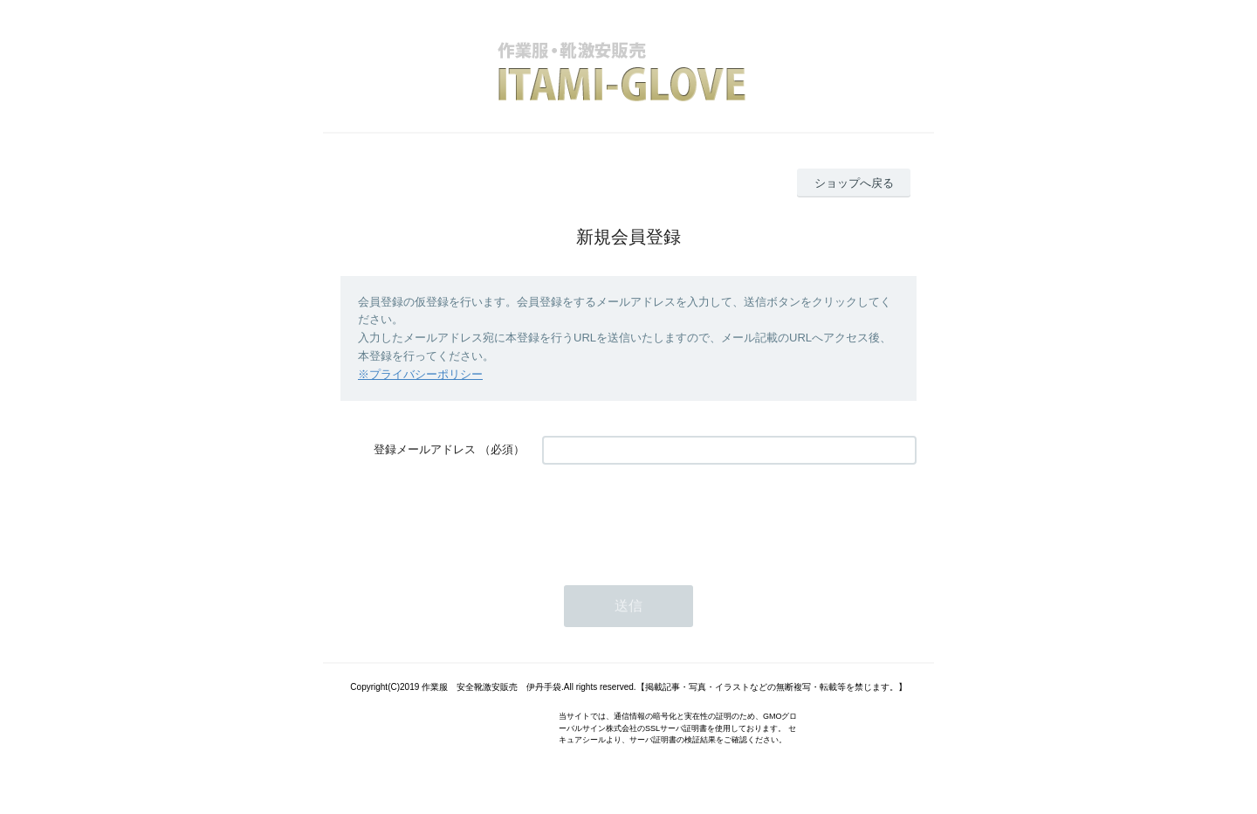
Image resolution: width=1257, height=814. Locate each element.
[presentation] (674, 516)
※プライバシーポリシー (420, 374)
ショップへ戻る (854, 183)
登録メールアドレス (425, 449)
